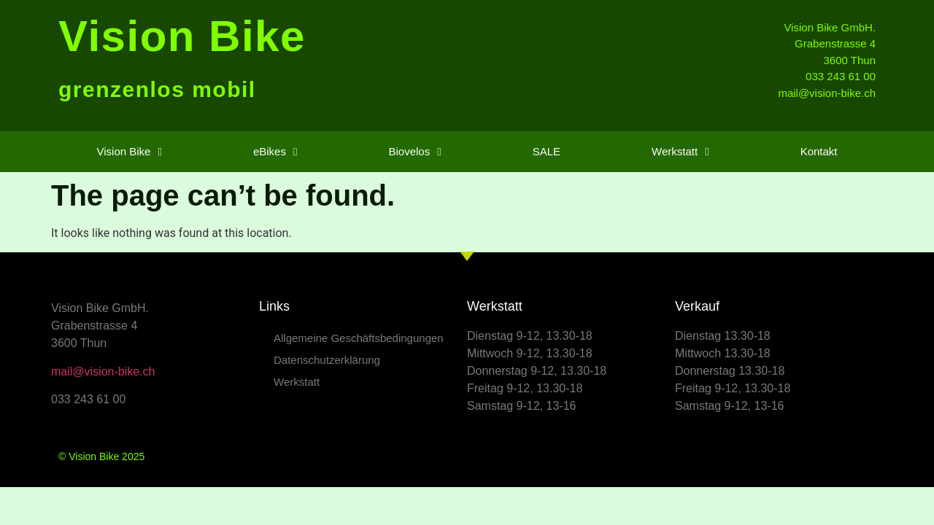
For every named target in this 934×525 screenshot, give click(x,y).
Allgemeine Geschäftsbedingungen (359, 338)
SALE (546, 151)
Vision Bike (182, 36)
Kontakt (819, 151)
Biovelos (414, 152)
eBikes (275, 152)
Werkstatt (680, 152)
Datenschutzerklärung (327, 360)
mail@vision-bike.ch (103, 371)
